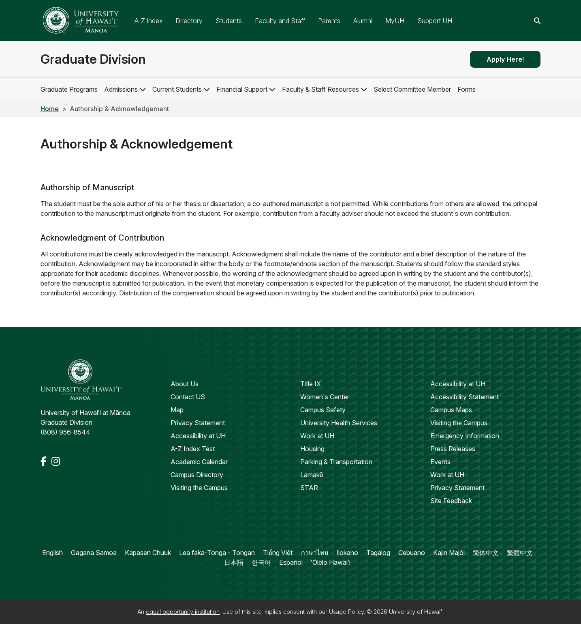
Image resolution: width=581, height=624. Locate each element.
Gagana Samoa (94, 553)
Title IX (310, 384)
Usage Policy (346, 611)
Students (229, 21)
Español (291, 562)
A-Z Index (148, 21)
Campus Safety (323, 410)
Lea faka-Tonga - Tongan (217, 553)
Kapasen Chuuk (148, 553)
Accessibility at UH (198, 436)
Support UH (434, 21)
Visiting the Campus (199, 488)
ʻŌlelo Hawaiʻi (330, 562)
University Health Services (338, 423)
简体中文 (486, 553)
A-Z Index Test (193, 449)
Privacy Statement (198, 423)
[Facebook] (44, 461)
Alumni (362, 21)
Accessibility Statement (464, 397)
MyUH (394, 21)
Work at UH (317, 436)
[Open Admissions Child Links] (142, 89)
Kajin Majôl (449, 553)
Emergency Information (464, 436)
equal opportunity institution (183, 611)
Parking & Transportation (336, 462)
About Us (185, 384)
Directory (189, 21)
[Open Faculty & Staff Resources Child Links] (364, 89)
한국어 (261, 562)
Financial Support (241, 89)
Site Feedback (451, 501)
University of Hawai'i (416, 611)
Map (177, 410)
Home (50, 109)
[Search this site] (537, 21)
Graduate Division (93, 59)
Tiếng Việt (278, 553)
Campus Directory (197, 475)
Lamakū (311, 475)
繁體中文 (520, 553)
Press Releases (452, 449)
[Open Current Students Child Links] (206, 89)
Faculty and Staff (280, 21)
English (52, 553)
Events (440, 462)
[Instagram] (55, 461)
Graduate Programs (69, 89)
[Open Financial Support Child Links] (272, 89)
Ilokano (347, 553)
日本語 (234, 562)
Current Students (177, 89)
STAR (309, 488)
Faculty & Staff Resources (320, 89)
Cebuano (411, 553)
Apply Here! (505, 59)
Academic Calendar (199, 462)
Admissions (121, 89)
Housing (312, 449)
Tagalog (378, 553)
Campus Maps (451, 410)
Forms (466, 89)
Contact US (188, 397)
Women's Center (324, 397)
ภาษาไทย (314, 553)
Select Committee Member (412, 89)
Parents (329, 21)
